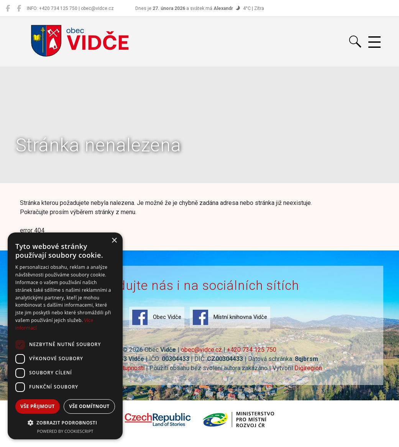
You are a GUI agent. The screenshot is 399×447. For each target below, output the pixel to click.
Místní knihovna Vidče (230, 317)
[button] (65, 422)
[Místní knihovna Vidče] (19, 8)
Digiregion (308, 368)
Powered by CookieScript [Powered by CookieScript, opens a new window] (65, 431)
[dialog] (65, 335)
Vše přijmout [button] (37, 406)
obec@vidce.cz (201, 349)
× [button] (114, 241)
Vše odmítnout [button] (89, 406)
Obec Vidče (156, 317)
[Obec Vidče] (8, 8)
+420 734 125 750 (251, 349)
